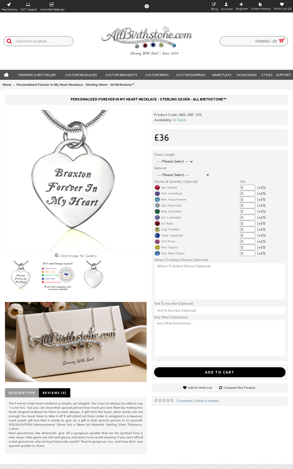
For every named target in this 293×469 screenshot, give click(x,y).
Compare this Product (239, 387)
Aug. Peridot (167, 229)
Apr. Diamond (168, 205)
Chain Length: (164, 155)
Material (160, 168)
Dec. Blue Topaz (170, 253)
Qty (242, 182)
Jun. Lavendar (168, 217)
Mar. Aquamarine (170, 199)
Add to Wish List (200, 387)
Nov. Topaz (166, 247)
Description (22, 392)
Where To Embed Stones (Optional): (181, 260)
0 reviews (184, 400)
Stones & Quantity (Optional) (175, 182)
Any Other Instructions (171, 317)
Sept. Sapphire (169, 235)
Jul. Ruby (164, 223)
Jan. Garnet (166, 187)
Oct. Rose (165, 241)
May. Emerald (168, 211)
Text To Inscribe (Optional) (173, 303)
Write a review (207, 400)
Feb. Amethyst (168, 193)
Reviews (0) (55, 392)
